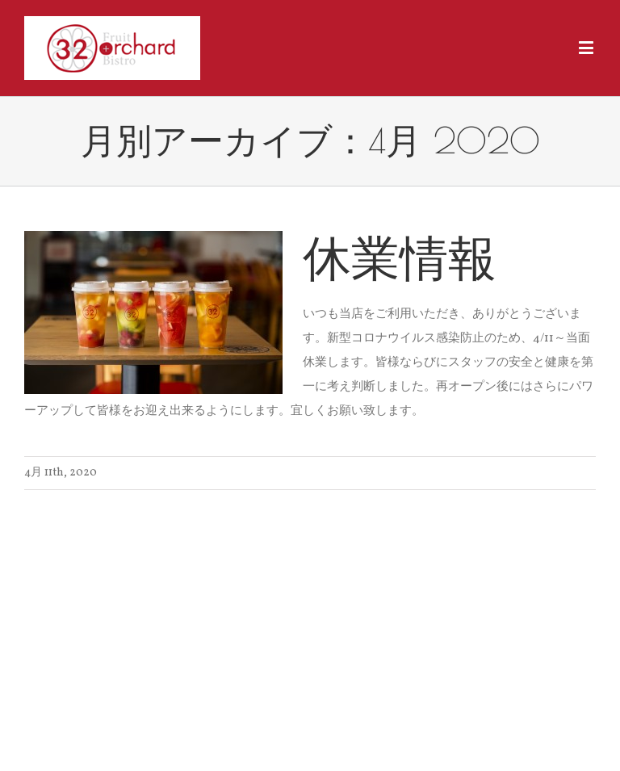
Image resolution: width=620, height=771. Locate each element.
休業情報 (399, 256)
